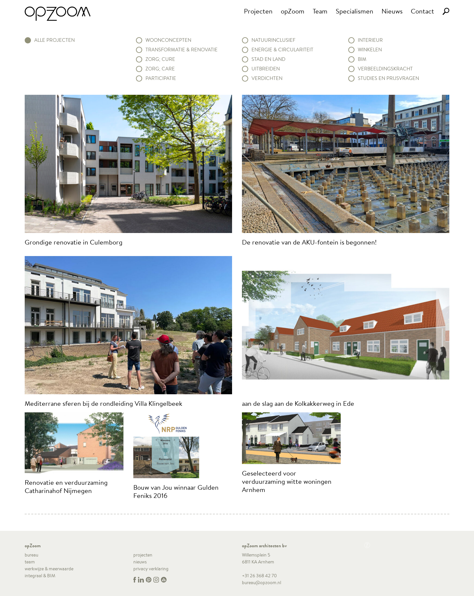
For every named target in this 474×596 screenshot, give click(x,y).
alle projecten (54, 40)
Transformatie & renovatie (181, 50)
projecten (142, 555)
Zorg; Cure (160, 59)
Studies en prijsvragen (388, 78)
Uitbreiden (265, 69)
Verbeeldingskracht (385, 69)
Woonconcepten (168, 40)
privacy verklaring (151, 569)
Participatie (160, 78)
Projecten (258, 11)
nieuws (140, 562)
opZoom (292, 11)
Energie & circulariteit (282, 50)
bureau (31, 555)
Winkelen (370, 50)
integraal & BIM (40, 576)
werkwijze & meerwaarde (49, 569)
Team (320, 11)
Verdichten (266, 78)
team (30, 562)
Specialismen (354, 11)
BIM (362, 59)
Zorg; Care (160, 69)
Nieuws (392, 11)
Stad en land (268, 59)
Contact (422, 11)
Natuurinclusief (273, 40)
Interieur (370, 40)
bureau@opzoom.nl (261, 582)
